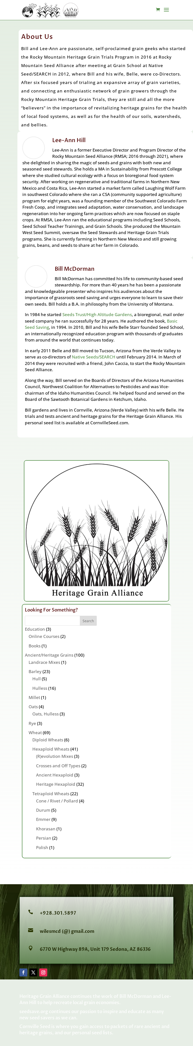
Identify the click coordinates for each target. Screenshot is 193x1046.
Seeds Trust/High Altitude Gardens (97, 314)
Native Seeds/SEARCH (93, 357)
